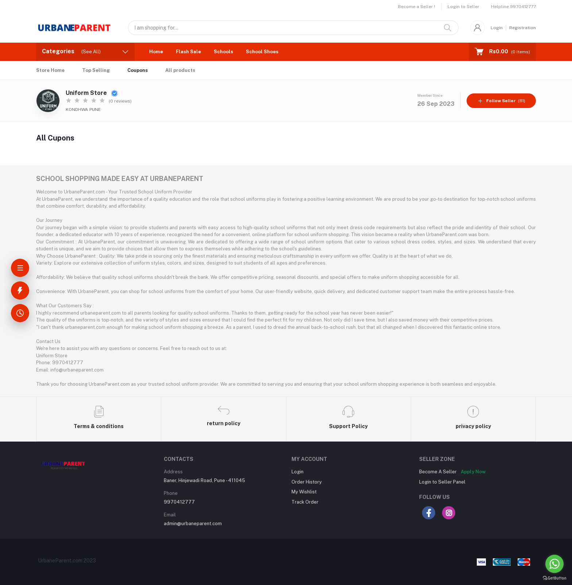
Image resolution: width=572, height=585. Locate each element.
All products (180, 70)
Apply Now (473, 471)
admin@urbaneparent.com (193, 523)
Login (497, 27)
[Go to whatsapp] (554, 564)
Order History (306, 482)
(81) (501, 100)
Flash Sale (188, 51)
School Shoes (262, 51)
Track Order (304, 502)
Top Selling (96, 70)
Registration (522, 27)
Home (156, 51)
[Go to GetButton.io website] (554, 578)
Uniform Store (92, 92)
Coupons (137, 70)
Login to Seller (463, 6)
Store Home (50, 70)
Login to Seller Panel (442, 482)
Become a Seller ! (416, 6)
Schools (223, 51)
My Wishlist (304, 491)
